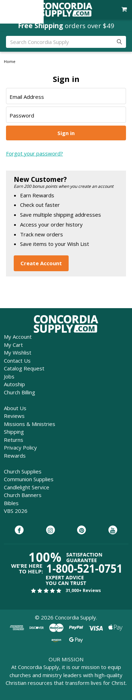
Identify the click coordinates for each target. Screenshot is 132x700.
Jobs (9, 376)
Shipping (14, 431)
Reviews (14, 415)
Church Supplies (23, 471)
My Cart (13, 344)
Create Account (41, 263)
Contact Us (17, 360)
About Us (15, 408)
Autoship (14, 384)
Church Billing (19, 392)
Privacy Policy (20, 447)
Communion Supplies (29, 479)
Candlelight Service (26, 487)
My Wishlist (17, 352)
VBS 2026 (15, 510)
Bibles (11, 503)
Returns (13, 439)
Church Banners (23, 494)
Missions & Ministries (29, 423)
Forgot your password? (34, 153)
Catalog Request (24, 368)
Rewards (15, 455)
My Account (18, 336)
